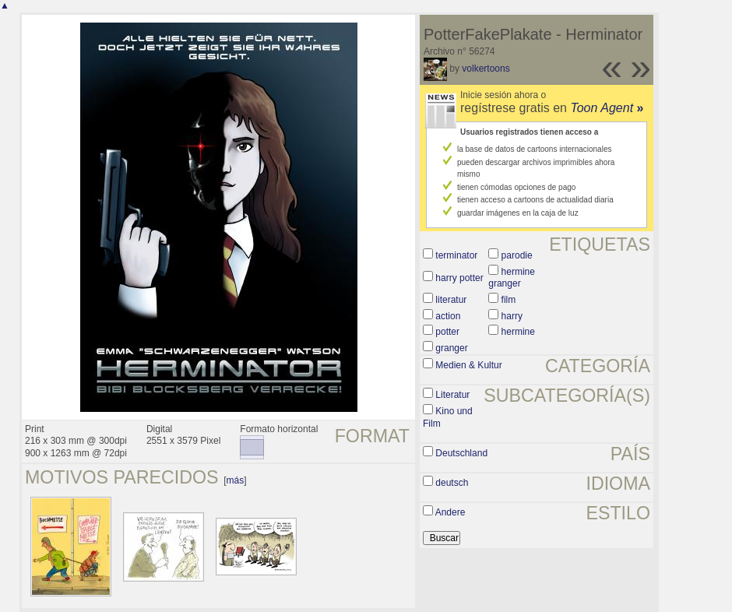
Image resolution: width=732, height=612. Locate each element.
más (236, 480)
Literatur (452, 394)
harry (512, 316)
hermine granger (511, 278)
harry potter (459, 278)
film (508, 299)
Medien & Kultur (468, 365)
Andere (450, 512)
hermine (518, 331)
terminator (456, 255)
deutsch (451, 482)
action (447, 316)
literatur (450, 299)
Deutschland (461, 453)
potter (447, 331)
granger (451, 348)
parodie (517, 255)
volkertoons (485, 68)
